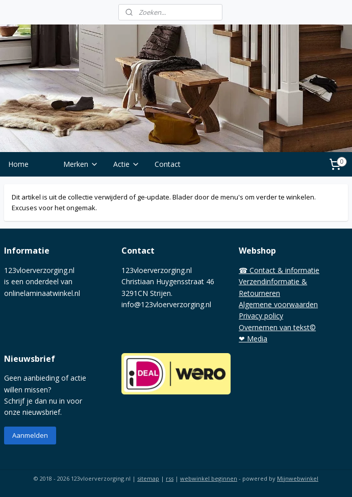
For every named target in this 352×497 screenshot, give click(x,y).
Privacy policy (261, 315)
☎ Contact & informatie (279, 270)
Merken (80, 164)
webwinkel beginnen (208, 478)
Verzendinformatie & (273, 281)
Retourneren (259, 293)
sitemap (148, 478)
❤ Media (253, 338)
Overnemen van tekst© (277, 327)
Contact (168, 164)
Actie (126, 164)
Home (18, 164)
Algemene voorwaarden (278, 304)
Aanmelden (30, 435)
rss (169, 478)
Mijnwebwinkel (297, 478)
